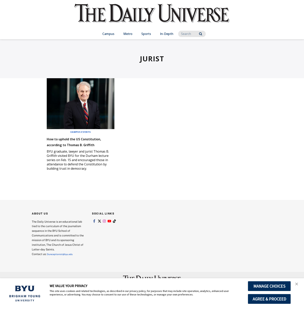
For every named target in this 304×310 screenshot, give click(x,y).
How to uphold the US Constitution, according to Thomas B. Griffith (77, 144)
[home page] (152, 17)
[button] (297, 285)
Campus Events (80, 131)
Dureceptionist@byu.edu (62, 259)
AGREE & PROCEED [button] (269, 299)
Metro (127, 34)
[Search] (192, 33)
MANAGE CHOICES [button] (269, 286)
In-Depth (166, 34)
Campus (108, 34)
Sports (146, 34)
